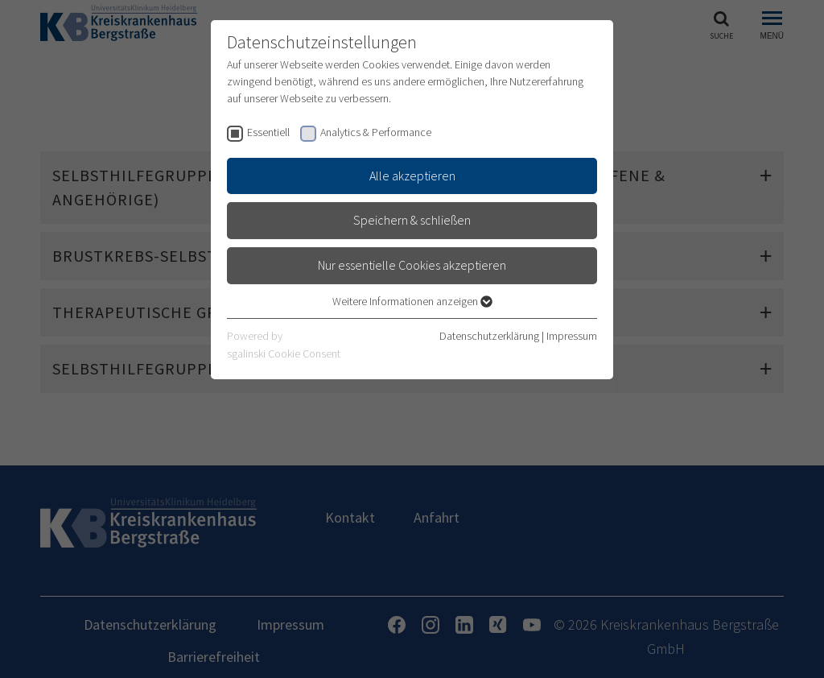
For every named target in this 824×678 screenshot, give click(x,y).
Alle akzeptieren (412, 175)
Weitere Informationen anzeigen (412, 301)
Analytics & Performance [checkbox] (375, 132)
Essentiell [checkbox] (268, 132)
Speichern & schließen (412, 220)
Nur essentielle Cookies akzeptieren (412, 265)
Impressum (571, 336)
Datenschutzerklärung (489, 336)
